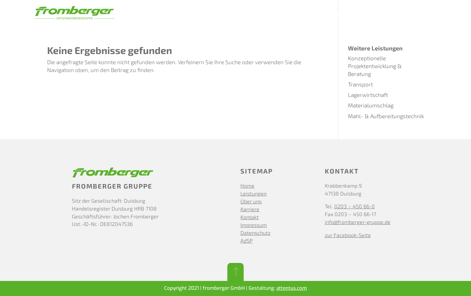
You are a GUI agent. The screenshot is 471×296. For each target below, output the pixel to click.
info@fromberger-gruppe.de (358, 222)
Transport (360, 84)
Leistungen (279, 14)
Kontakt (380, 14)
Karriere (348, 14)
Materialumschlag (370, 105)
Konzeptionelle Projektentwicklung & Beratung (375, 66)
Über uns (316, 14)
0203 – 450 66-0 (354, 206)
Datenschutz (255, 233)
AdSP (246, 240)
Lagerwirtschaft (368, 94)
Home (247, 185)
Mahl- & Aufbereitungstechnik (386, 116)
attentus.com (291, 288)
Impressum (253, 225)
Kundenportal (418, 14)
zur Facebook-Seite (348, 235)
